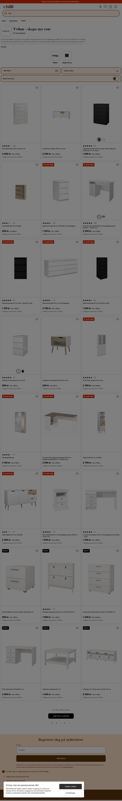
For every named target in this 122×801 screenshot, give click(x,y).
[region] (44, 789)
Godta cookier (70, 786)
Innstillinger (70, 793)
